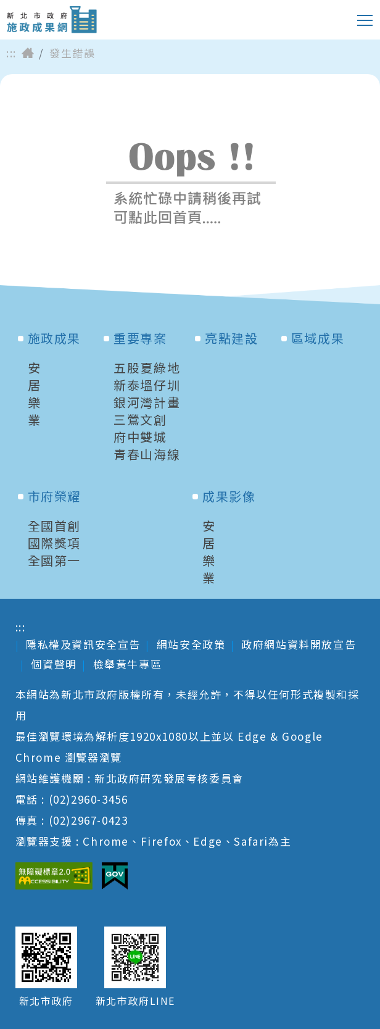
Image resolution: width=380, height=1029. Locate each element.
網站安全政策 (191, 644)
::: (11, 53)
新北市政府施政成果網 (51, 19)
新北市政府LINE (135, 1001)
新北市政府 (46, 1001)
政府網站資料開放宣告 (298, 644)
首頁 (28, 53)
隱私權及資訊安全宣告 (83, 644)
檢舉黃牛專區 (127, 664)
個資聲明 (53, 664)
